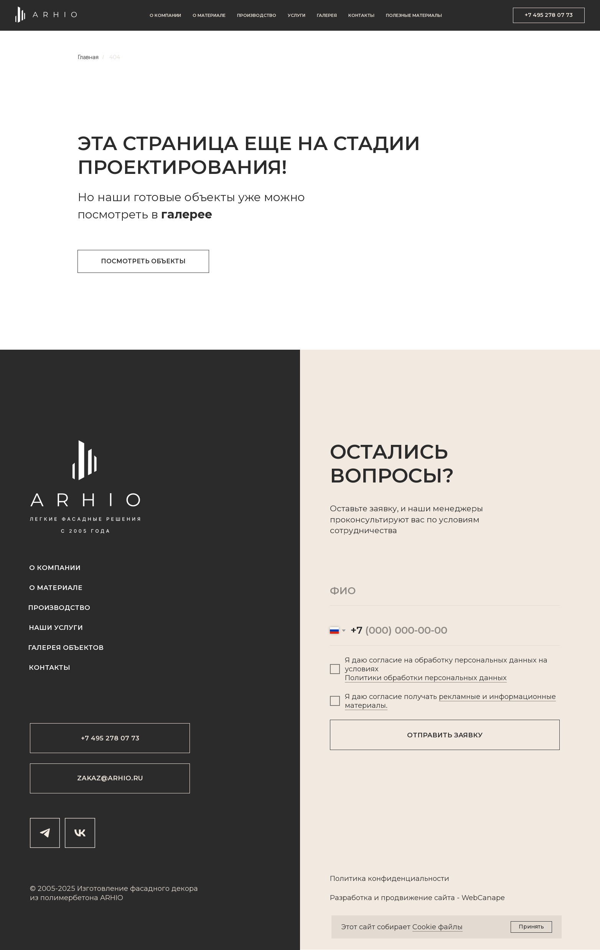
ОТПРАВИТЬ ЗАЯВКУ (445, 735)
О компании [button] (165, 15)
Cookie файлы (437, 927)
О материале (209, 15)
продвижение (406, 897)
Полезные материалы (414, 15)
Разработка (351, 897)
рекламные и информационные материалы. (450, 701)
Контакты (361, 15)
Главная (88, 57)
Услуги (296, 15)
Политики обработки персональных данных (426, 677)
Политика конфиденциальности (389, 878)
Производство (256, 15)
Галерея (327, 15)
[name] (445, 591)
